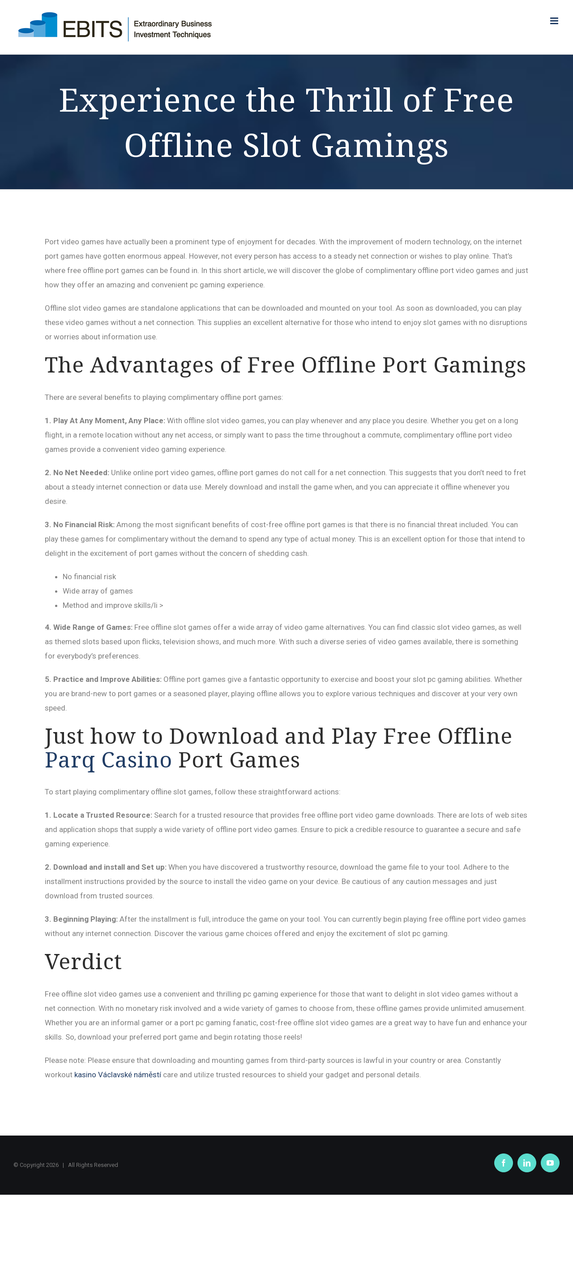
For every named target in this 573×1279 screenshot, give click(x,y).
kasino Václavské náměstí (117, 1074)
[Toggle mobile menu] (555, 21)
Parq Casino (108, 759)
